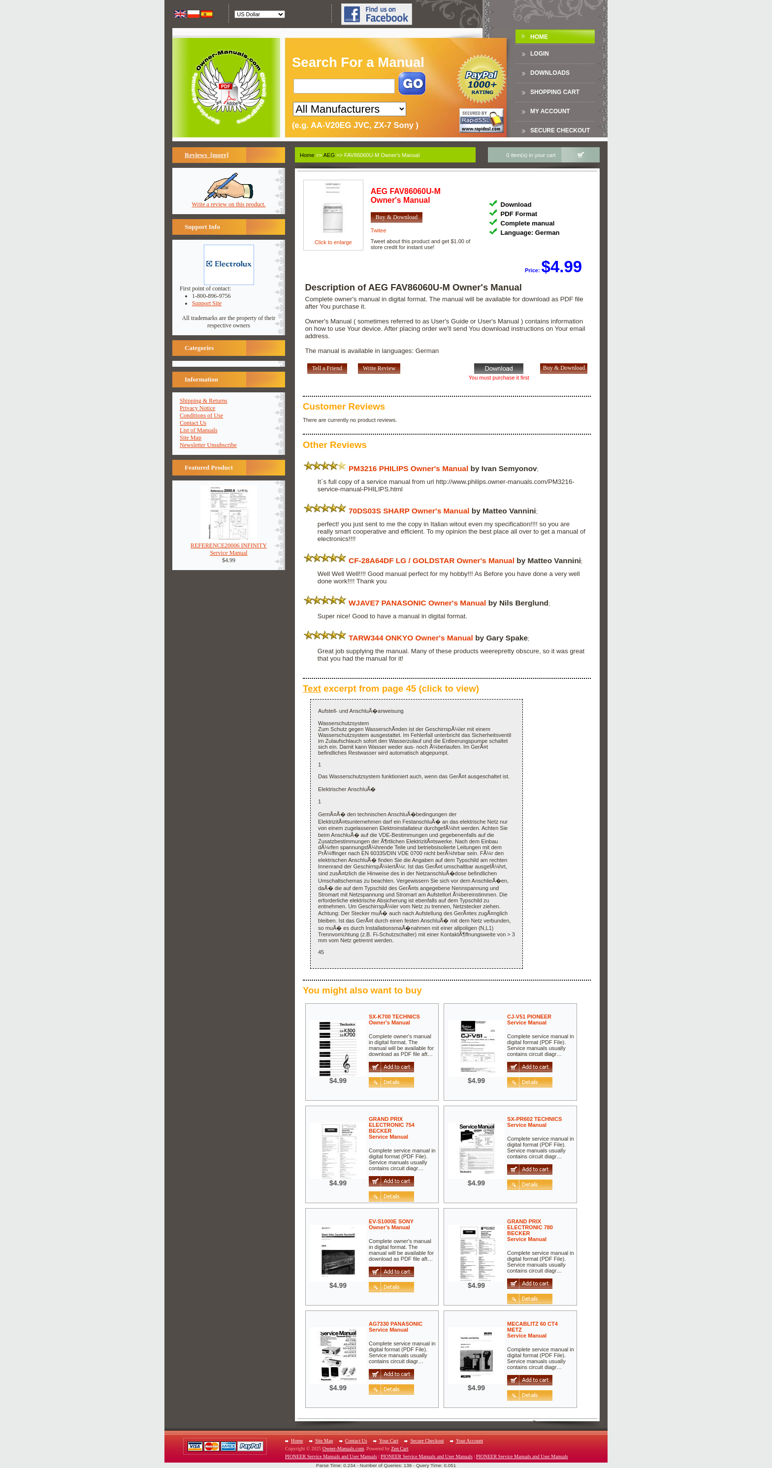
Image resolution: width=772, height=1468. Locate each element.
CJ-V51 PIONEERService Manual (529, 1019)
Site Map (190, 437)
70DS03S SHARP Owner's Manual (409, 511)
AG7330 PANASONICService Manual (395, 1327)
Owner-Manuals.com (343, 1448)
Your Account (469, 1440)
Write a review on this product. (229, 201)
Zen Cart (399, 1448)
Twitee (378, 230)
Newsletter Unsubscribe (208, 445)
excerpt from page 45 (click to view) (391, 688)
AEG (329, 155)
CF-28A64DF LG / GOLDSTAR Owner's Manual (432, 560)
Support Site (207, 303)
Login (539, 53)
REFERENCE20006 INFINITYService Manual (229, 546)
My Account (550, 111)
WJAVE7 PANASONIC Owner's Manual (417, 603)
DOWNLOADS (550, 72)
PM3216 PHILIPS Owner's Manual (408, 468)
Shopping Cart (554, 92)
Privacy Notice (197, 408)
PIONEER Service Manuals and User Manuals (331, 1456)
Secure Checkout (560, 130)
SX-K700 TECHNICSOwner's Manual (394, 1019)
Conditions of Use (201, 415)
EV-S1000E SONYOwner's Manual (391, 1224)
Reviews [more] (206, 155)
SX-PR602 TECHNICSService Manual (534, 1122)
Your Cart (388, 1440)
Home (539, 36)
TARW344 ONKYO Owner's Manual (411, 638)
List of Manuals (199, 430)
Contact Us (193, 422)
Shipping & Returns (203, 400)
